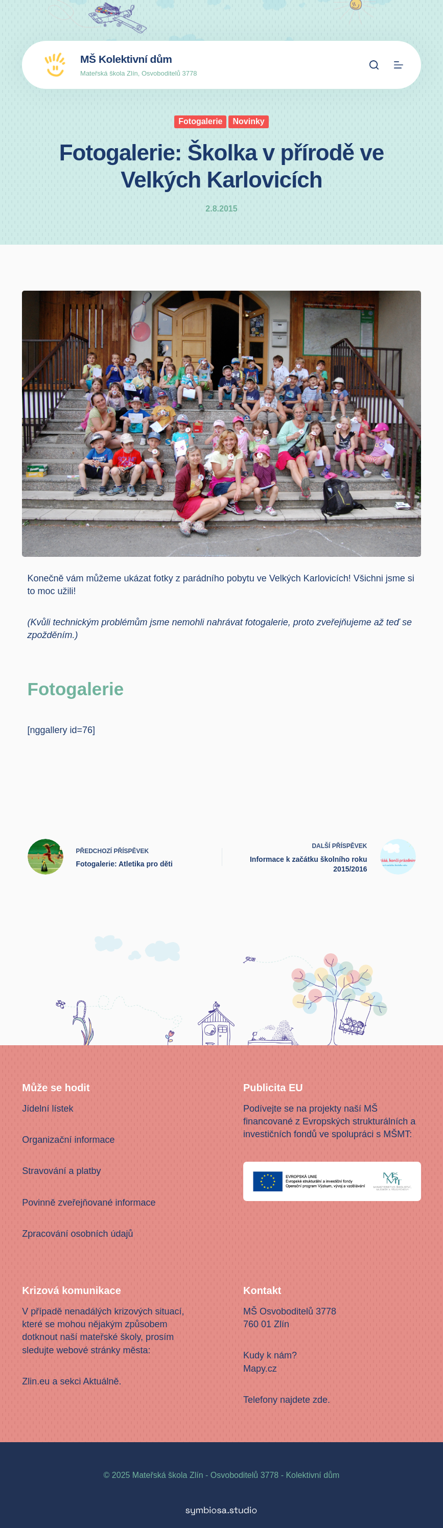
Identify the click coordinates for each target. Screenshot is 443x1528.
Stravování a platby (61, 1171)
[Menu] (398, 64)
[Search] (374, 64)
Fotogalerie (200, 121)
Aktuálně (101, 1381)
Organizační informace (68, 1140)
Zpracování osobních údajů (77, 1234)
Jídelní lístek (47, 1108)
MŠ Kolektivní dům (126, 59)
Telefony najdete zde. (286, 1400)
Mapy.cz (260, 1369)
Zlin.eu (36, 1381)
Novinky (248, 121)
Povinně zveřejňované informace (88, 1202)
